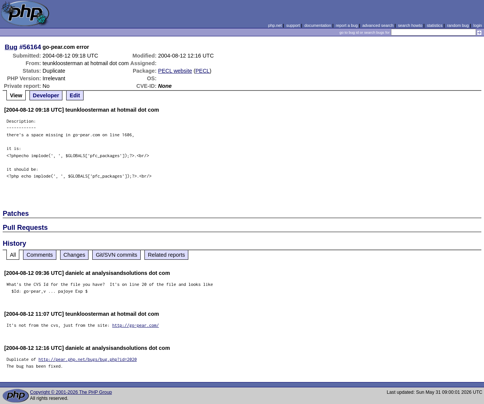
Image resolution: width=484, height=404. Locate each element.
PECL (202, 71)
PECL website (175, 71)
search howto (410, 25)
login (477, 25)
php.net (275, 25)
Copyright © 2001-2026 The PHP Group (71, 392)
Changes (74, 255)
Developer (46, 95)
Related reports (166, 255)
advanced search (377, 25)
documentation (317, 25)
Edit (75, 95)
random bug (458, 25)
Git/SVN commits (116, 255)
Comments (39, 255)
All (13, 255)
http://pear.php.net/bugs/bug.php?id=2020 (88, 359)
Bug (11, 47)
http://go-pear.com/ (135, 325)
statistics (434, 25)
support (293, 25)
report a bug (347, 25)
